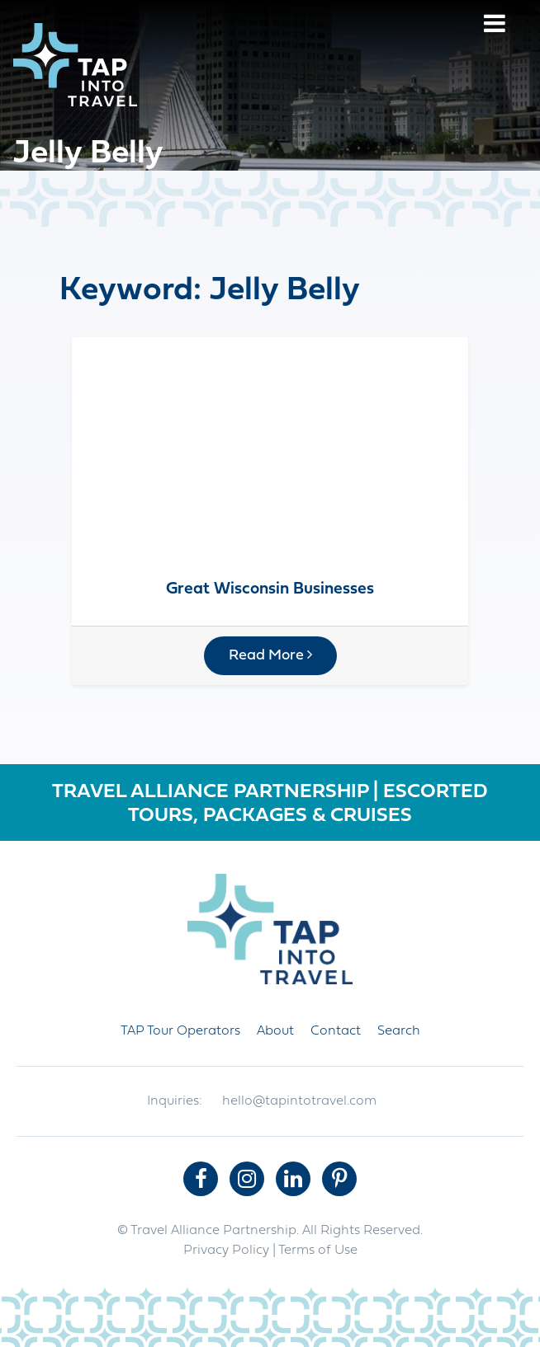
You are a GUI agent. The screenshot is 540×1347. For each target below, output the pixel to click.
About (275, 1031)
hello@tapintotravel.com (299, 1101)
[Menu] (494, 26)
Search (398, 1031)
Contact (335, 1031)
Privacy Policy (226, 1250)
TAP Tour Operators (180, 1031)
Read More (270, 655)
